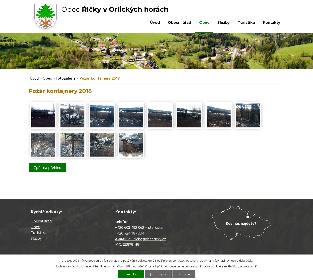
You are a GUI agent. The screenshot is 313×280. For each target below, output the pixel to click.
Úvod (155, 22)
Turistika (246, 22)
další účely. (246, 260)
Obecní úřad (179, 22)
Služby (223, 22)
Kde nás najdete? (241, 223)
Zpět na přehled (47, 167)
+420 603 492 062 (129, 227)
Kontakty (271, 22)
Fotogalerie (65, 78)
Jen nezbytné (158, 274)
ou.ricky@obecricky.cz (147, 239)
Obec (204, 22)
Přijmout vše (131, 274)
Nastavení (183, 274)
